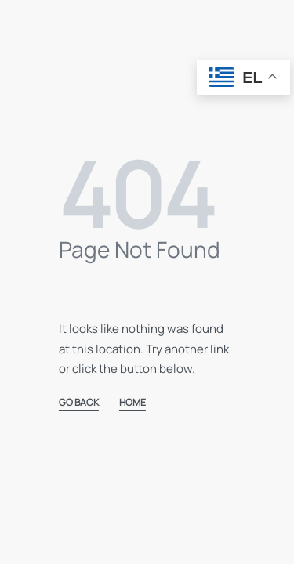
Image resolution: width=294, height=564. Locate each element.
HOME (132, 403)
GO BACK (79, 403)
